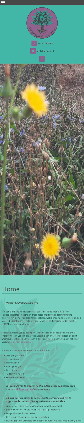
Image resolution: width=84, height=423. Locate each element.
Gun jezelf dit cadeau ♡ (22, 342)
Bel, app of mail (25, 389)
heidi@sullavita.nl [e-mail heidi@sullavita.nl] (45, 51)
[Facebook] (42, 59)
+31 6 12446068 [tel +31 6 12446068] (45, 43)
